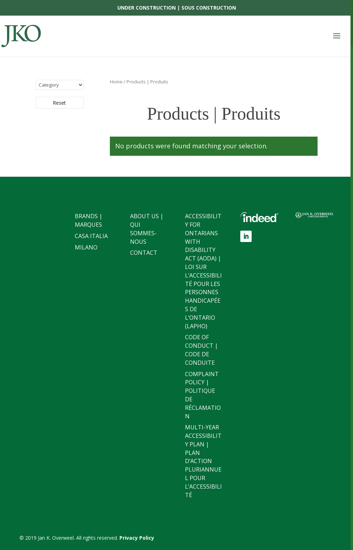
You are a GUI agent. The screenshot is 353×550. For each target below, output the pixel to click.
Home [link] (116, 81)
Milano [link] (86, 247)
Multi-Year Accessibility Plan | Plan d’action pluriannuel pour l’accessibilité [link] (203, 461)
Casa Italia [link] (91, 236)
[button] (336, 36)
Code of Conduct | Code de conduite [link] (201, 349)
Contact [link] (143, 253)
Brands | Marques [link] (88, 220)
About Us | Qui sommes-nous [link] (146, 228)
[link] (23, 35)
